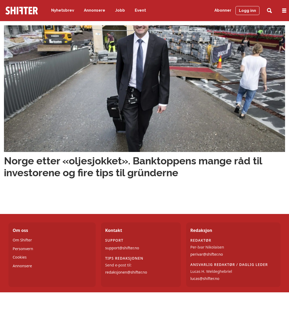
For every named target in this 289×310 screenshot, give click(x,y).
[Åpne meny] (284, 11)
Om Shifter (22, 239)
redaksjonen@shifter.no (126, 272)
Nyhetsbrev (62, 10)
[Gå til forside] (21, 11)
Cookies (20, 257)
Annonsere (94, 10)
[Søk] (269, 11)
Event (140, 10)
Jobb (120, 10)
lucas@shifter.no (204, 278)
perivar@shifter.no (206, 254)
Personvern (23, 248)
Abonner (222, 10)
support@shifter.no (122, 247)
